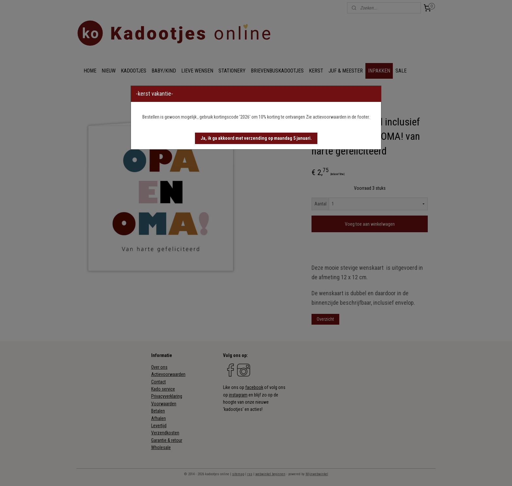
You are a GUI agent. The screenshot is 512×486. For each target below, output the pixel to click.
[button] (256, 138)
